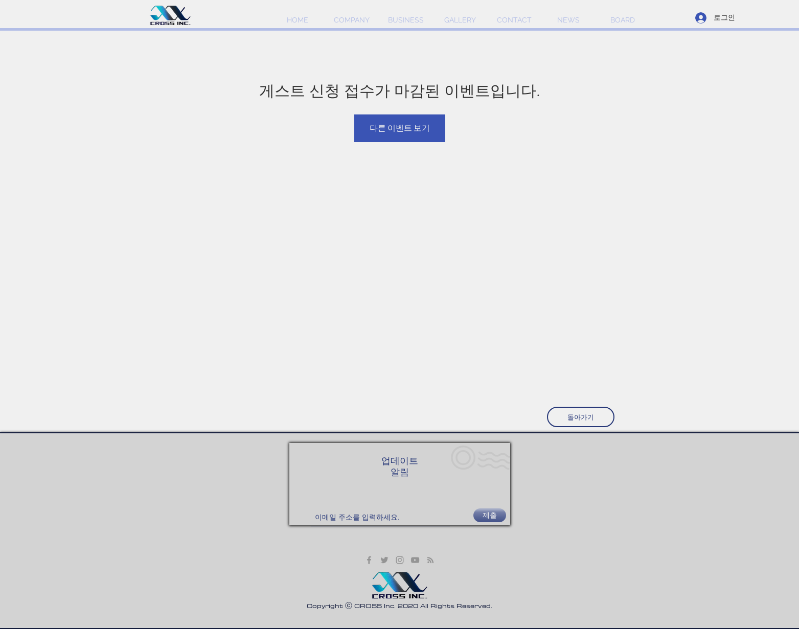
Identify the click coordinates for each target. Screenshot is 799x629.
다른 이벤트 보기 (400, 128)
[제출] (489, 515)
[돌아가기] (580, 417)
